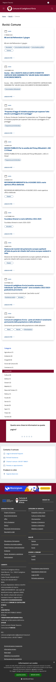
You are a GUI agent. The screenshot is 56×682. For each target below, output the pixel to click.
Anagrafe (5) (8, 360)
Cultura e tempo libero (38, 516)
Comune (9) (7, 371)
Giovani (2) (7, 382)
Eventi (33, 559)
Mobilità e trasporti (37, 529)
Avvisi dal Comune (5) (11, 364)
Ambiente (7, 551)
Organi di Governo (9, 512)
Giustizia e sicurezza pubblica (13, 544)
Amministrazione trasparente (13, 646)
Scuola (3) (7, 398)
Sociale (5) (7, 405)
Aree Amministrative (10, 516)
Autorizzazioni (8, 557)
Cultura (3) (7, 375)
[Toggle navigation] (4, 8)
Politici (6, 525)
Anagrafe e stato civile (38, 512)
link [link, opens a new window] (45, 671)
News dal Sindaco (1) (10, 390)
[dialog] (28, 671)
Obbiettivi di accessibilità (11, 656)
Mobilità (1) (7, 386)
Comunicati (34, 544)
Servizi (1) (7, 401)
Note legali (7, 652)
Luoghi (33, 556)
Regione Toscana (8, 2)
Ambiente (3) (8, 356)
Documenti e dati (9, 532)
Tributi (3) (7, 413)
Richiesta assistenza (37, 578)
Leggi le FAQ (35, 575)
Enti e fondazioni (9, 522)
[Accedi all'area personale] (48, 2)
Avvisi (7, 31)
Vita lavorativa (35, 519)
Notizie (33, 541)
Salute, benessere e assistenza (13, 554)
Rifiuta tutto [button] (35, 675)
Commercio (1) (8, 367)
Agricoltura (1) (8, 352)
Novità (10, 16)
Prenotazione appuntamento (40, 568)
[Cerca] (52, 9)
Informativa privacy (10, 649)
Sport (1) (7, 409)
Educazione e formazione (11, 541)
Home (4, 16)
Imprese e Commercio (38, 522)
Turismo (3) (7, 417)
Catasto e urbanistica (37, 525)
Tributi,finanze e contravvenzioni (14, 547)
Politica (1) (7, 394)
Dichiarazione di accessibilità (13, 659)
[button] (28, 679)
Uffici (5, 519)
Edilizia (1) (7, 379)
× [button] (54, 662)
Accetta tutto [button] (21, 675)
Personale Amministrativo (12, 529)
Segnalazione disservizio (38, 572)
